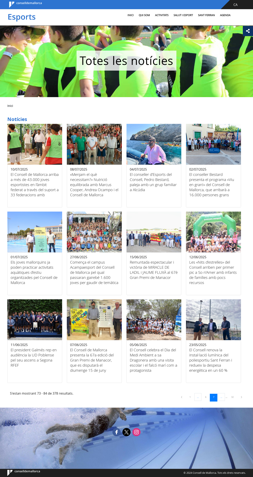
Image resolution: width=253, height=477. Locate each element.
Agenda (225, 15)
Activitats (161, 15)
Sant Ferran (206, 15)
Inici (131, 15)
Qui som (144, 15)
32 (234, 396)
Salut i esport (183, 15)
